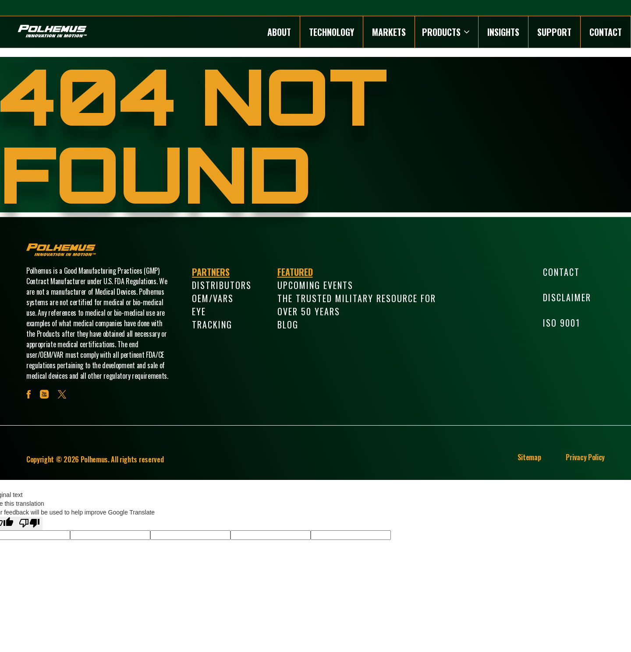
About (279, 32)
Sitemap (529, 457)
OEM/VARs (213, 298)
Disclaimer (567, 297)
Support (554, 32)
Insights (503, 32)
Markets (389, 32)
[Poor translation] (29, 523)
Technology (331, 32)
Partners (211, 271)
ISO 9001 (561, 322)
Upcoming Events (315, 285)
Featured (295, 271)
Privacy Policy (585, 457)
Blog (287, 324)
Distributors (222, 285)
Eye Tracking (212, 318)
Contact (605, 32)
